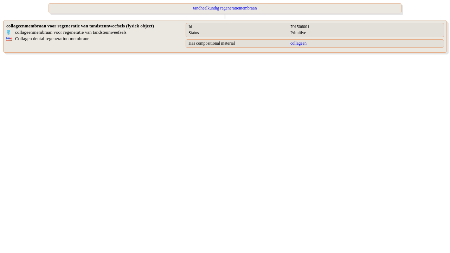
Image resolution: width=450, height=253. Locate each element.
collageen (298, 43)
